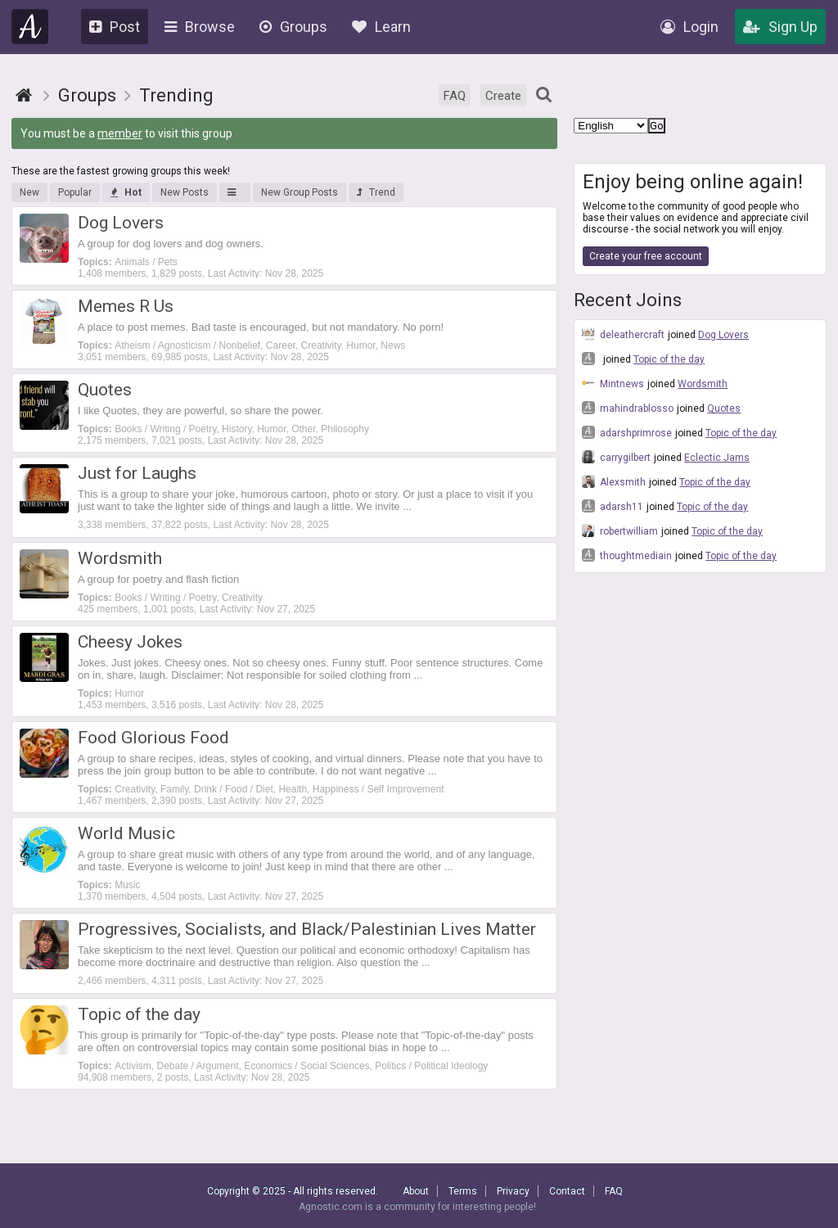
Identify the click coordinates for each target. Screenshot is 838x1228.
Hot (126, 192)
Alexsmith (614, 481)
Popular (75, 192)
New (29, 192)
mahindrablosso (628, 407)
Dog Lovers (723, 335)
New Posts (184, 192)
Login (689, 26)
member (119, 133)
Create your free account (645, 256)
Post (114, 26)
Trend (376, 192)
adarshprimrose (627, 432)
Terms (462, 1191)
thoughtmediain (627, 555)
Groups (293, 26)
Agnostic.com (30, 26)
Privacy (513, 1191)
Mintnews (613, 383)
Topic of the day (669, 359)
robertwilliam (620, 530)
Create (503, 95)
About (416, 1191)
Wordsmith (703, 384)
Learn (381, 26)
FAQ (455, 95)
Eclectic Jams (717, 457)
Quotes (724, 408)
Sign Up (780, 26)
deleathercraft (623, 334)
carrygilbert (616, 456)
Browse (199, 26)
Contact (567, 1191)
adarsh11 (612, 505)
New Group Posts (299, 192)
